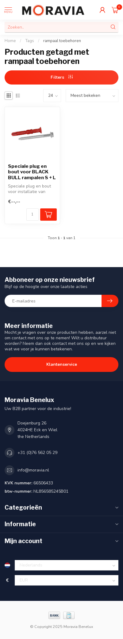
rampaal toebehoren (62, 41)
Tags (29, 41)
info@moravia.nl (33, 470)
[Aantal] (32, 214)
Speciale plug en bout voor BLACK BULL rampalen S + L (32, 172)
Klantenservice (61, 364)
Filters (62, 77)
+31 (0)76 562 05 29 (37, 453)
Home (10, 41)
